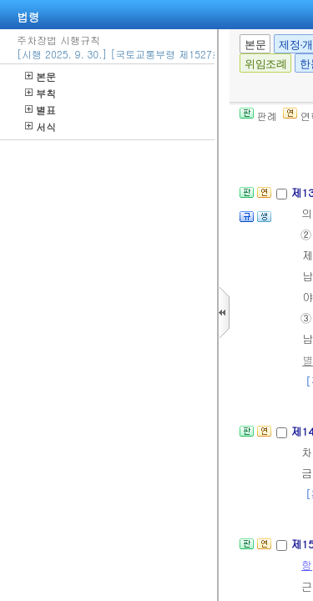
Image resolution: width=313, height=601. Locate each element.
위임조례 (265, 64)
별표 (40, 110)
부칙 (40, 93)
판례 (258, 116)
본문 (40, 76)
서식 (40, 126)
